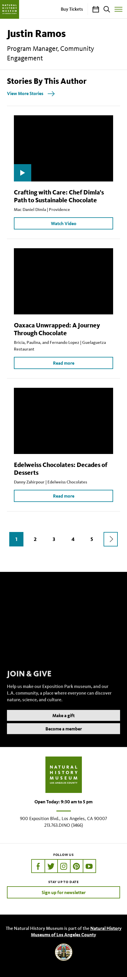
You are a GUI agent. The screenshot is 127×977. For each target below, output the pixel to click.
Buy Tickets (72, 9)
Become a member (63, 736)
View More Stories (25, 93)
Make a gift (63, 722)
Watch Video (63, 223)
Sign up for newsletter (64, 892)
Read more (63, 363)
